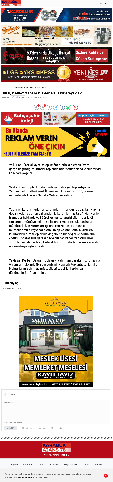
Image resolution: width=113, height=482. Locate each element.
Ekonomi (27, 464)
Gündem (54, 464)
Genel (41, 464)
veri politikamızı (25, 477)
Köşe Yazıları (70, 464)
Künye (85, 464)
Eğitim (14, 464)
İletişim (98, 464)
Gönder (10, 427)
